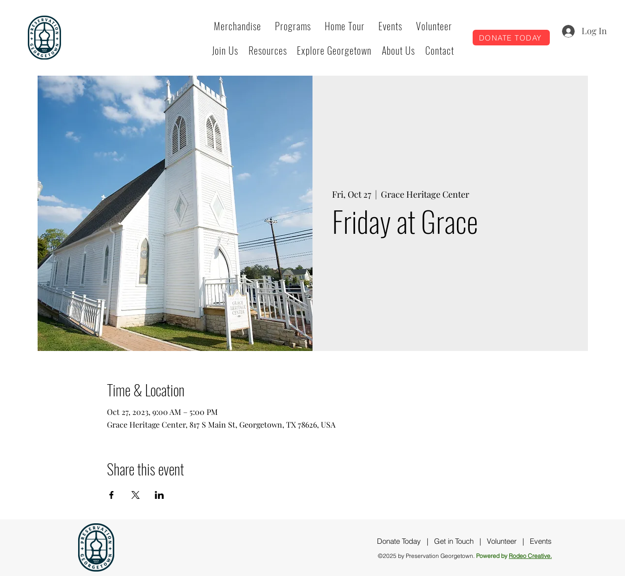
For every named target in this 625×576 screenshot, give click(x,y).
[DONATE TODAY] (511, 37)
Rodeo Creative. (530, 555)
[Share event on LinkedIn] (159, 495)
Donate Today (399, 541)
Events (541, 541)
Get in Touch (454, 541)
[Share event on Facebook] (111, 495)
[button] (293, 26)
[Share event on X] (135, 495)
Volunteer (502, 541)
